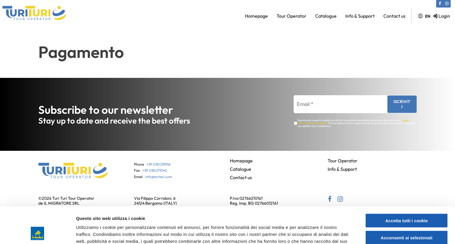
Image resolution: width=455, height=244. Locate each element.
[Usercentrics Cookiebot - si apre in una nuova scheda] (37, 232)
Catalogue (326, 16)
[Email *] (338, 104)
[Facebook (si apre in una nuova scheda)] (440, 4)
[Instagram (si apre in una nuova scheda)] (447, 4)
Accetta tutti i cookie (406, 186)
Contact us (394, 16)
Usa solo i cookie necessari (406, 220)
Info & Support (360, 16)
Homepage (256, 16)
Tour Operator (291, 16)
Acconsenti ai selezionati (406, 203)
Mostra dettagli (308, 232)
